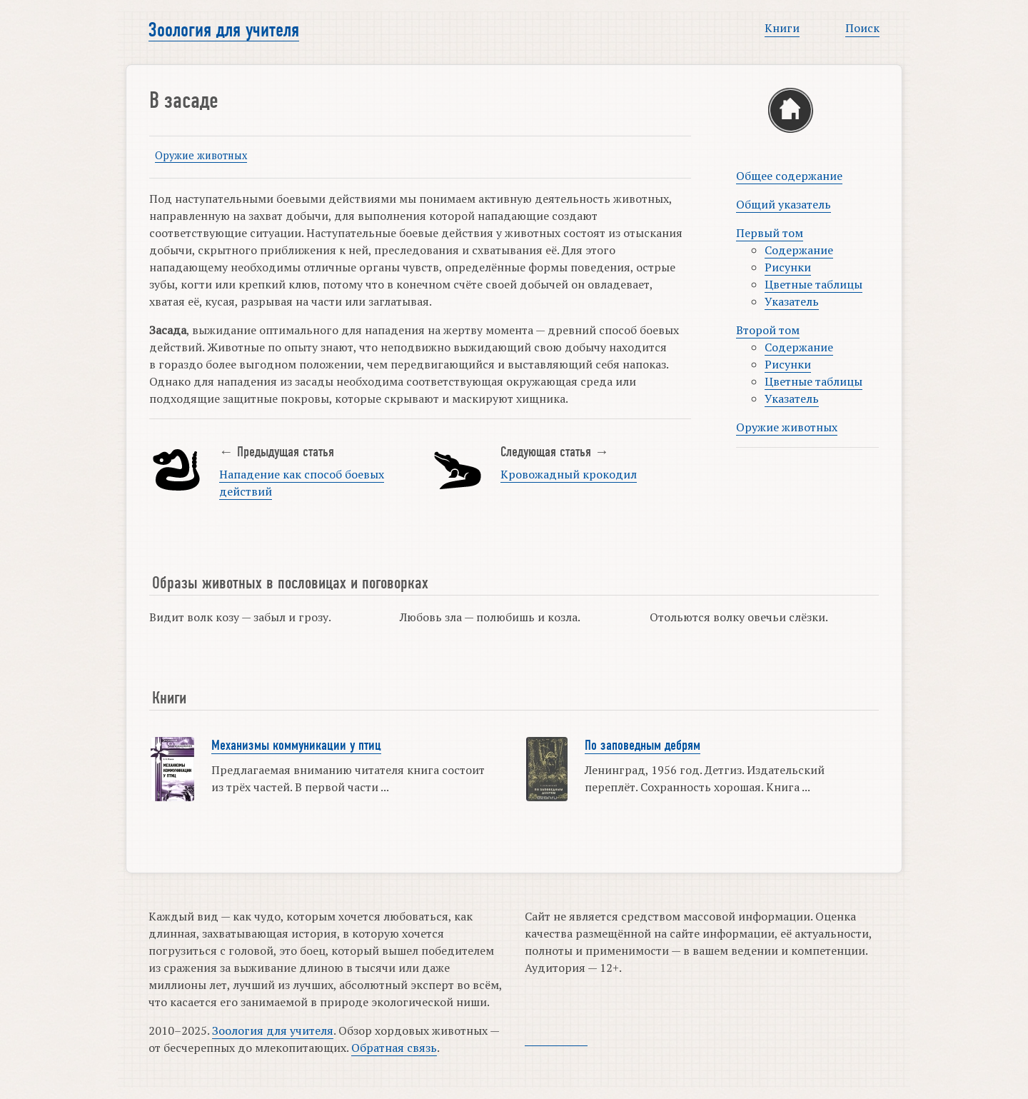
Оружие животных (201, 155)
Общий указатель (783, 204)
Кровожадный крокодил (568, 474)
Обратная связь (394, 1047)
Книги (782, 28)
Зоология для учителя (223, 30)
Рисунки (788, 267)
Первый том (769, 233)
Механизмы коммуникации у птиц (296, 745)
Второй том (768, 330)
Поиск (862, 28)
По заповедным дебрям (642, 745)
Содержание (799, 250)
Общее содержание (789, 176)
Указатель (792, 301)
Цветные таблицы (813, 284)
